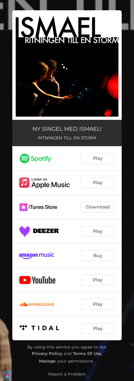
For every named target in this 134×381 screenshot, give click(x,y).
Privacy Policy (47, 353)
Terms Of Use (87, 353)
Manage (47, 361)
